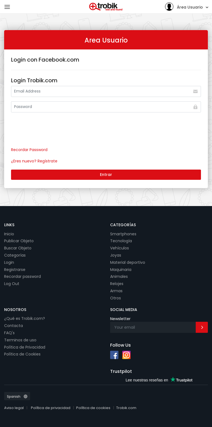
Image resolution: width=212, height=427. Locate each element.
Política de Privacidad (24, 347)
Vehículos (119, 248)
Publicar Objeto (19, 240)
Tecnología (121, 240)
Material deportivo (127, 262)
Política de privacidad (50, 407)
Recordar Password (29, 149)
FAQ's (9, 332)
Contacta (13, 325)
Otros (115, 298)
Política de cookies (93, 407)
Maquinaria (120, 269)
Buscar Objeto (17, 248)
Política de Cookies (22, 354)
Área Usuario (184, 6)
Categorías (15, 255)
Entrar (106, 174)
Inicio (9, 233)
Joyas (115, 255)
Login (9, 262)
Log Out (11, 283)
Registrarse (14, 269)
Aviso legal (14, 407)
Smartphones (123, 233)
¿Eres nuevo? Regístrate (34, 161)
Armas (116, 290)
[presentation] (53, 132)
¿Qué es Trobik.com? (24, 318)
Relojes (116, 283)
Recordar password (22, 276)
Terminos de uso (20, 340)
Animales (119, 276)
